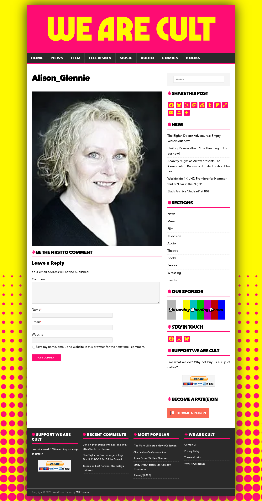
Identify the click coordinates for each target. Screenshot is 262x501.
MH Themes (82, 492)
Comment (39, 279)
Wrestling (174, 273)
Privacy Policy (192, 451)
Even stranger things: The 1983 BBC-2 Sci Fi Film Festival (105, 447)
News (57, 58)
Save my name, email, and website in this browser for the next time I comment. (90, 347)
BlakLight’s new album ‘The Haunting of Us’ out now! (197, 151)
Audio (147, 58)
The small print (192, 457)
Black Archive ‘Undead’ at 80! (188, 191)
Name (36, 309)
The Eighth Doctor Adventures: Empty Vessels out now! (194, 138)
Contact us (190, 445)
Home (37, 58)
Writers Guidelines (194, 464)
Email (36, 322)
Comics (170, 58)
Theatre (172, 250)
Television (100, 58)
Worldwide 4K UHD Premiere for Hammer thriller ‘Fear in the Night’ (197, 181)
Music (126, 58)
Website (37, 334)
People (172, 265)
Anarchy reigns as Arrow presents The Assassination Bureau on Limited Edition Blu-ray (198, 166)
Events (172, 280)
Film (76, 58)
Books (193, 58)
